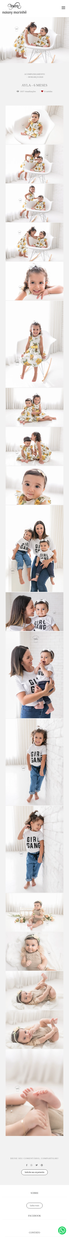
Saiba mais (34, 1205)
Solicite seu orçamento (34, 1172)
